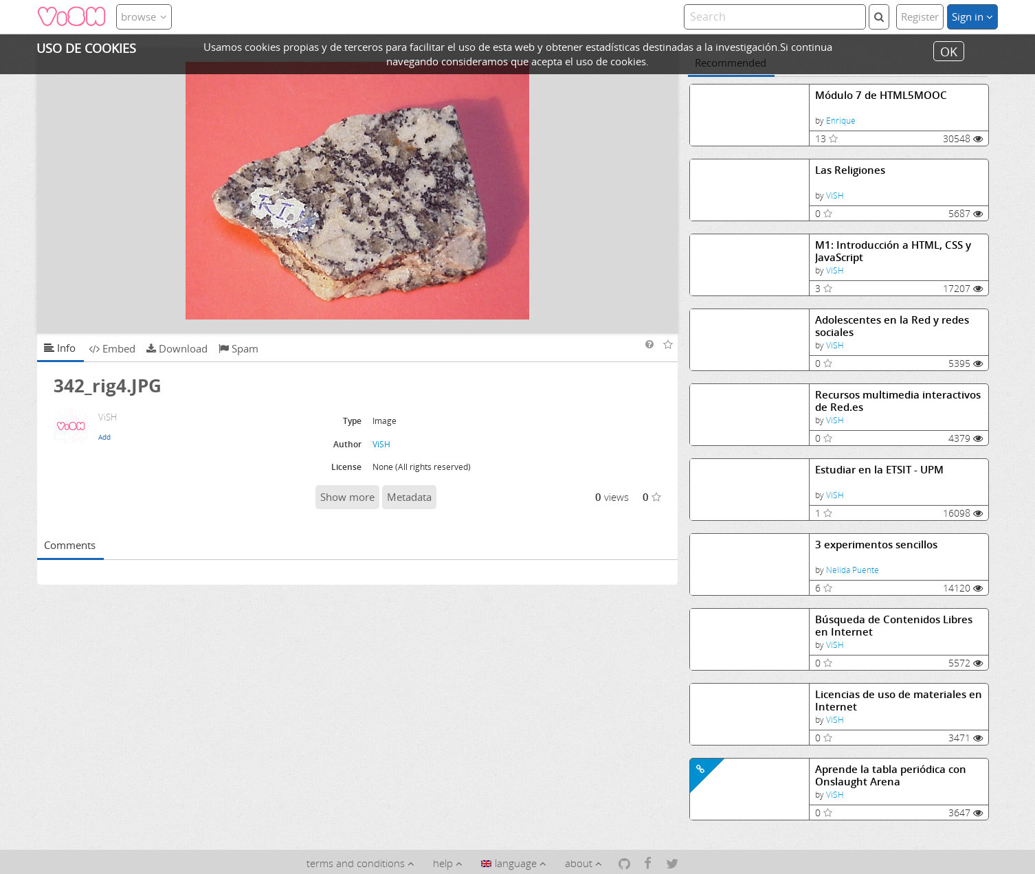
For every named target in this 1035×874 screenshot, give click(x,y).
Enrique (841, 120)
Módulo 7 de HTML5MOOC (881, 95)
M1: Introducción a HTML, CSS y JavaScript (893, 251)
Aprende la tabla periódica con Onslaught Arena (890, 775)
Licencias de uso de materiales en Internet (898, 700)
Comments (70, 545)
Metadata (409, 497)
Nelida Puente (852, 570)
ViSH (835, 195)
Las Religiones (850, 170)
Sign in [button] (972, 16)
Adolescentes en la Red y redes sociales (892, 326)
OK (948, 51)
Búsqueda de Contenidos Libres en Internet (893, 625)
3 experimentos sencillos (876, 544)
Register (920, 16)
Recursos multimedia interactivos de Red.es (898, 401)
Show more (347, 497)
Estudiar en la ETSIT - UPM (879, 469)
